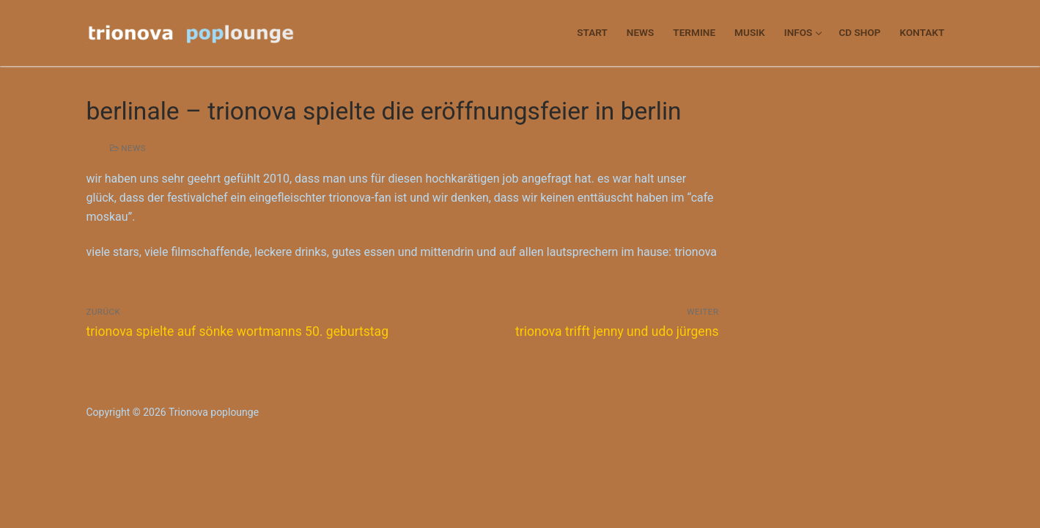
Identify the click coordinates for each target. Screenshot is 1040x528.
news (128, 148)
